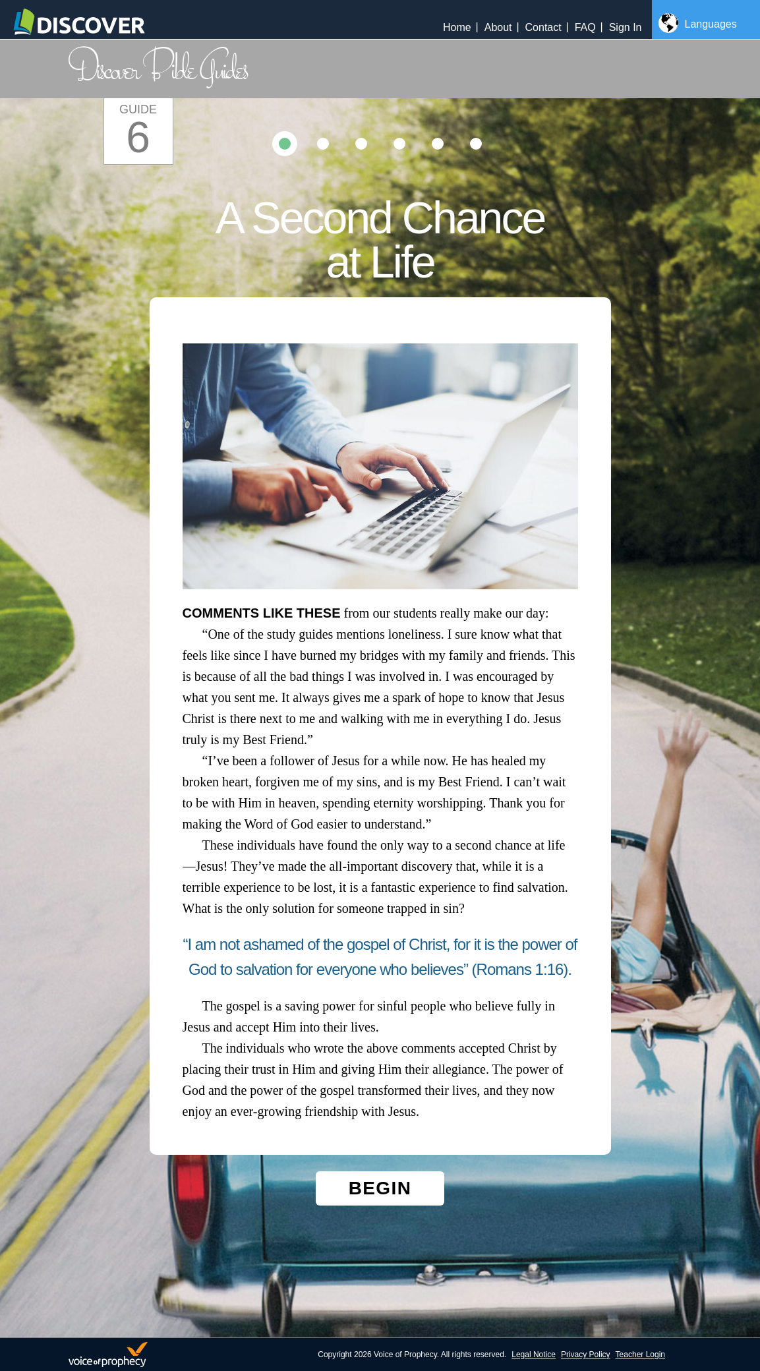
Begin (380, 1188)
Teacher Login (640, 1354)
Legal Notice (534, 1354)
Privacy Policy (585, 1354)
